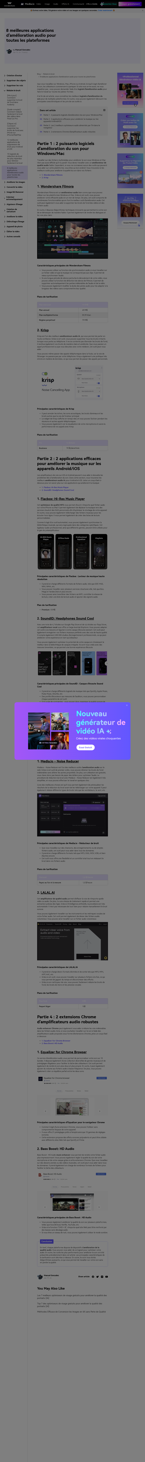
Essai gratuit (85, 747)
